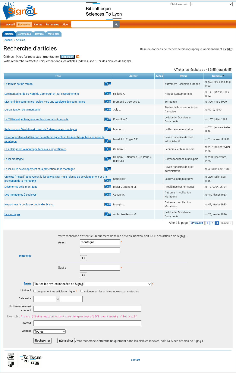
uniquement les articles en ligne (56, 291)
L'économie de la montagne (20, 186)
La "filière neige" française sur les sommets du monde (36, 119)
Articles (8, 33)
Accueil (10, 24)
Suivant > (226, 223)
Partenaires (52, 24)
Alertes (38, 24)
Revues (39, 33)
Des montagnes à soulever (20, 194)
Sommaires (24, 33)
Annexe (26, 330)
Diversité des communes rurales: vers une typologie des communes (44, 101)
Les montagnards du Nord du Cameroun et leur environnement (41, 93)
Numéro (217, 76)
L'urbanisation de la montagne (22, 109)
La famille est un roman (18, 84)
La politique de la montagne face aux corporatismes (35, 149)
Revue (27, 283)
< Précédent (197, 223)
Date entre (25, 298)
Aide (64, 24)
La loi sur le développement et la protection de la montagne (39, 169)
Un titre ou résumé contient (20, 308)
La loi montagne (14, 159)
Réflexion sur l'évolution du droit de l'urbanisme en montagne (40, 129)
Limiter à (26, 290)
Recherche (24, 24)
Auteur (27, 322)
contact (135, 359)
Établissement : (180, 4)
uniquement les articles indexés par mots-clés (111, 291)
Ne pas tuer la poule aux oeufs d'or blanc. (29, 204)
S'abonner (67, 57)
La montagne (12, 214)
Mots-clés (53, 33)
